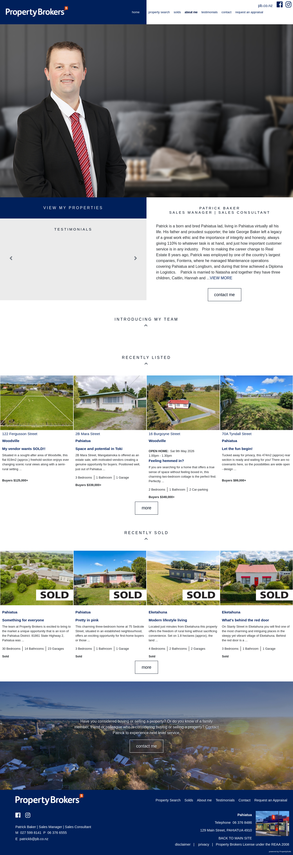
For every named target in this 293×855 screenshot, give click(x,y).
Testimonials (209, 12)
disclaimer (183, 844)
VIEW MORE (221, 278)
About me (191, 12)
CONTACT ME (224, 294)
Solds (177, 12)
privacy (203, 844)
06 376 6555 (55, 833)
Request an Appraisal (249, 12)
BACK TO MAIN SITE (235, 838)
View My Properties (73, 208)
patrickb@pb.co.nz (34, 839)
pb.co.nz (266, 6)
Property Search (159, 12)
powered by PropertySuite (280, 851)
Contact (226, 12)
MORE (146, 508)
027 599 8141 (28, 833)
